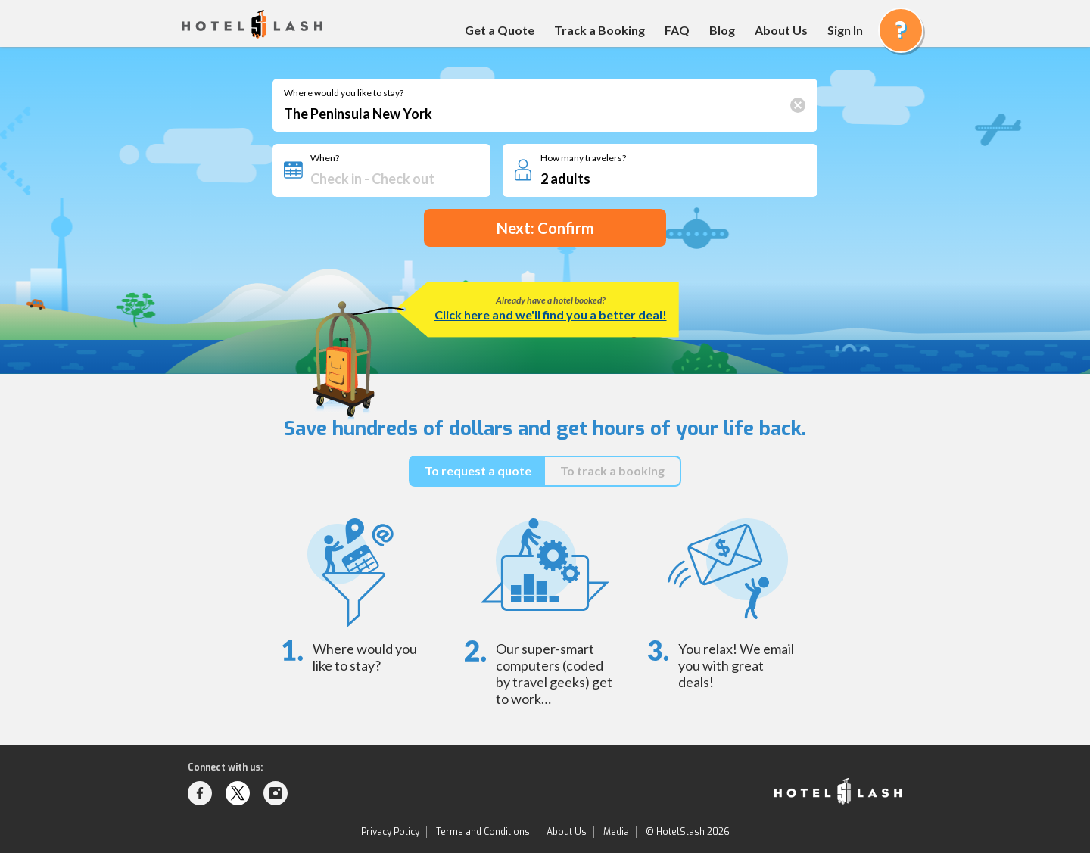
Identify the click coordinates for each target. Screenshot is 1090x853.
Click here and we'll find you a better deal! (550, 314)
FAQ (677, 30)
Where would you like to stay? (343, 93)
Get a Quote (499, 30)
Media (616, 832)
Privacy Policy (390, 832)
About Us (781, 30)
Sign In (845, 30)
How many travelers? (583, 158)
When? (324, 158)
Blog (722, 30)
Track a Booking (599, 30)
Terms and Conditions (483, 832)
